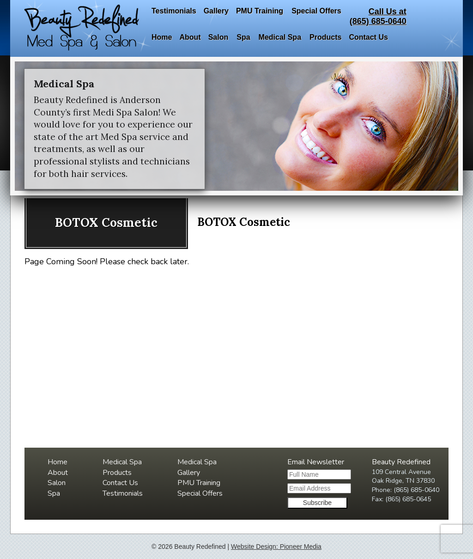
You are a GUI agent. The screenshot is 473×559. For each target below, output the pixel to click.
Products (325, 37)
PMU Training (259, 11)
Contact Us (368, 37)
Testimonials (174, 11)
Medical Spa (280, 37)
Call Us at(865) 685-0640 (378, 16)
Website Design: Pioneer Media (276, 546)
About (189, 37)
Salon (218, 37)
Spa (243, 37)
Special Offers (316, 11)
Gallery (216, 11)
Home (162, 37)
